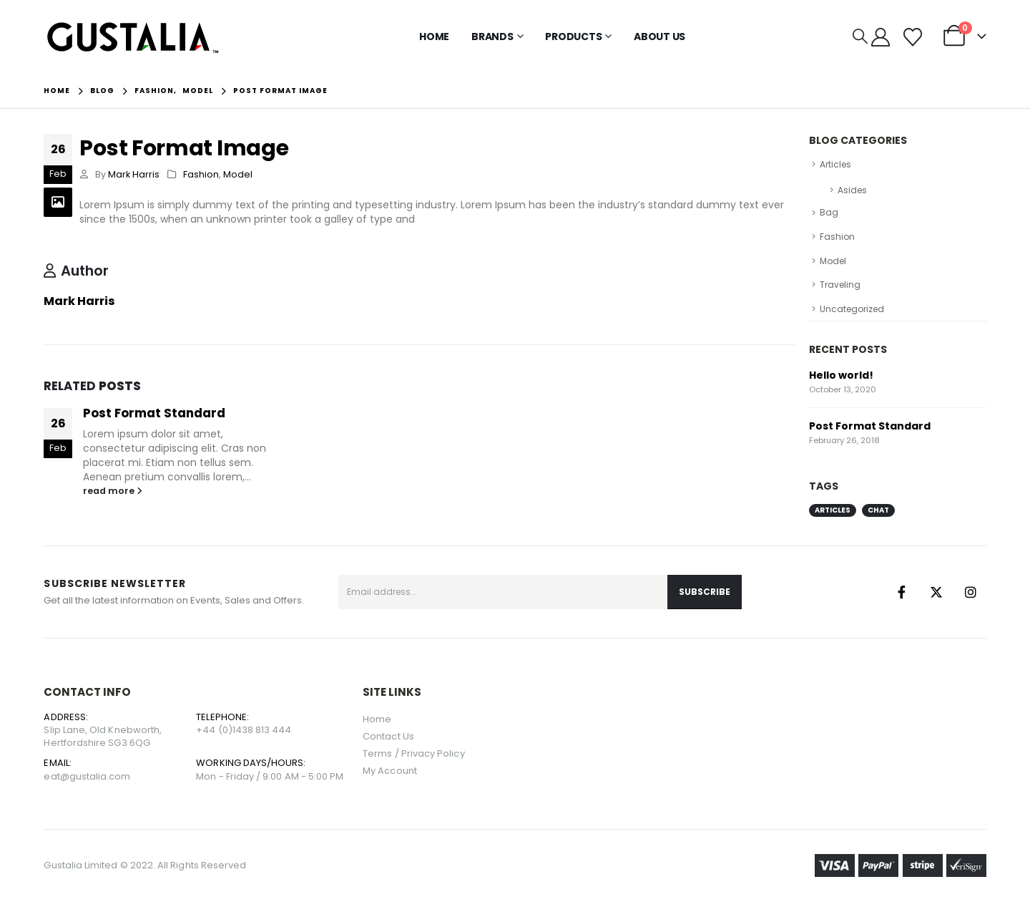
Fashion (201, 174)
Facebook (902, 592)
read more (112, 491)
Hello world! (841, 375)
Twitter (936, 592)
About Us (659, 36)
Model (237, 174)
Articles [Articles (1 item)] (832, 510)
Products (573, 36)
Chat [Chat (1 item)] (878, 510)
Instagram (970, 592)
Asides (852, 190)
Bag (829, 212)
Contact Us (388, 736)
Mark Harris (134, 174)
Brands (492, 36)
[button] (860, 36)
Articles (835, 164)
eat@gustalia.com (87, 776)
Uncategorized (852, 309)
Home (434, 36)
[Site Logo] (133, 37)
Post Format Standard (154, 413)
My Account (390, 770)
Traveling (840, 284)
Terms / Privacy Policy (413, 753)
